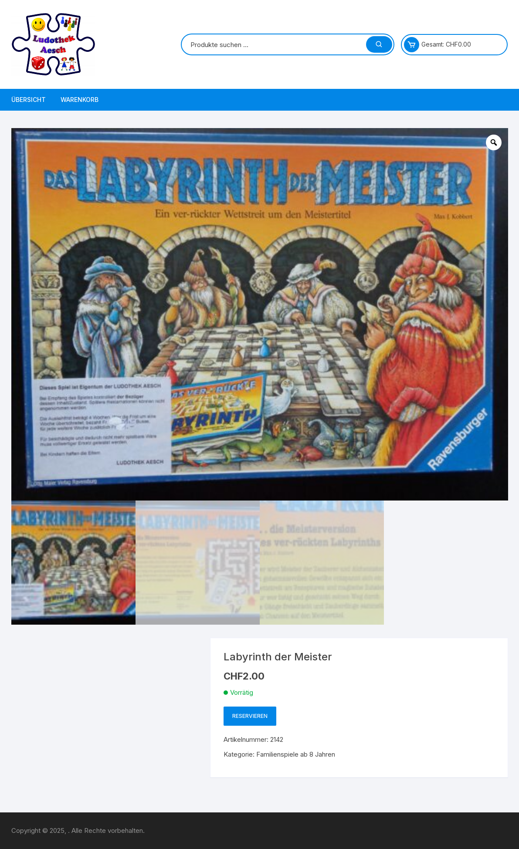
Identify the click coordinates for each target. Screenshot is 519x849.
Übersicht (28, 99)
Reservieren (250, 716)
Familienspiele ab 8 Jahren (295, 754)
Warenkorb (79, 99)
